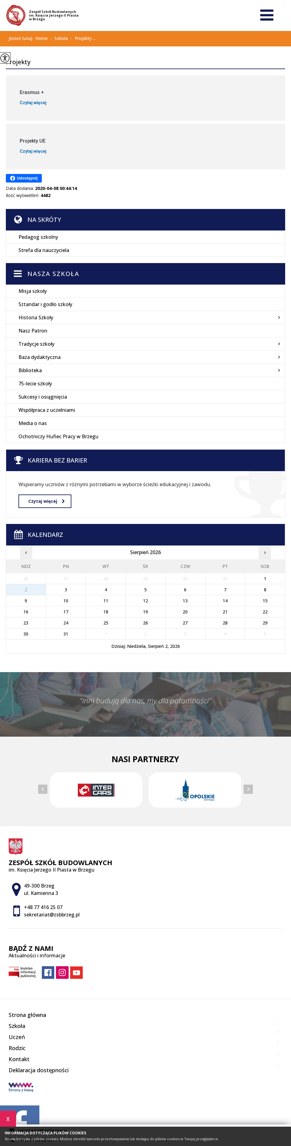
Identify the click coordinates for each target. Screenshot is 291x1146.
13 (185, 601)
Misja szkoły (32, 291)
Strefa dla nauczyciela (43, 250)
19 (145, 612)
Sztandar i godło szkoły (45, 304)
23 (25, 623)
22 (265, 612)
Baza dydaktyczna (39, 357)
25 (105, 623)
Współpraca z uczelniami (46, 410)
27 (185, 623)
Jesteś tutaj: (22, 38)
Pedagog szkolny (38, 237)
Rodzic (17, 1048)
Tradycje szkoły (36, 344)
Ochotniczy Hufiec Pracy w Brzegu (58, 436)
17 (65, 612)
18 (105, 612)
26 (145, 623)
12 (145, 601)
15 (265, 601)
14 (225, 601)
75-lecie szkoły (35, 383)
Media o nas (32, 423)
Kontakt (19, 1059)
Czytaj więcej (46, 501)
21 (225, 612)
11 (105, 601)
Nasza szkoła (53, 274)
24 (65, 623)
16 (25, 612)
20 (185, 612)
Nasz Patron (32, 330)
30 (25, 634)
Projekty (18, 62)
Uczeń (17, 1037)
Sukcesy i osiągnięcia (42, 396)
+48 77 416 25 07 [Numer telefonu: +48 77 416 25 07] (43, 907)
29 (265, 623)
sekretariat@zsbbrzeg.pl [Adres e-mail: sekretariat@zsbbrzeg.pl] (52, 914)
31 (65, 634)
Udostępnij (24, 178)
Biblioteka (30, 370)
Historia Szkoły (35, 317)
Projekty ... (82, 38)
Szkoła (58, 38)
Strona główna (27, 1014)
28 (225, 623)
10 (65, 601)
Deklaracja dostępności (39, 1070)
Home (41, 38)
